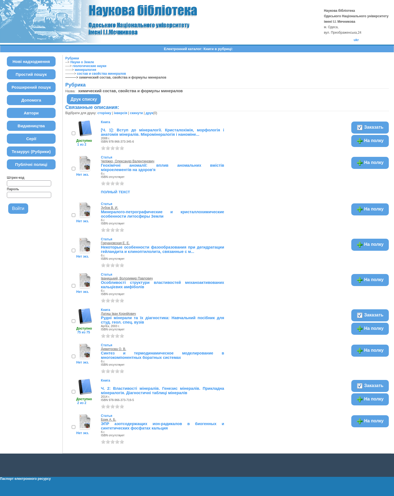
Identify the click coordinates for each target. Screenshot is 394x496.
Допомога (31, 100)
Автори (31, 113)
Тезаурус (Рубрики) (31, 151)
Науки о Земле (82, 62)
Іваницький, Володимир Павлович (127, 278)
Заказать (370, 127)
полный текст (115, 191)
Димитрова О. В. (113, 349)
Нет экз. (82, 175)
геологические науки (89, 66)
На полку (370, 141)
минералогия (85, 70)
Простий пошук (31, 74)
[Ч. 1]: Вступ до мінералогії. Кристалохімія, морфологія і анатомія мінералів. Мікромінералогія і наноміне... (162, 132)
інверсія (120, 113)
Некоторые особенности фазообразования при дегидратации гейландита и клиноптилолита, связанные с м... (162, 249)
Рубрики (72, 58)
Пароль (13, 189)
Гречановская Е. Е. (115, 243)
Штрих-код (15, 178)
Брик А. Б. (108, 420)
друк (149, 113)
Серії (31, 138)
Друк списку (84, 99)
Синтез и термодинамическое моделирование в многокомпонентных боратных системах (162, 355)
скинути (136, 113)
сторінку (104, 113)
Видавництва (31, 125)
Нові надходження (31, 61)
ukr (356, 40)
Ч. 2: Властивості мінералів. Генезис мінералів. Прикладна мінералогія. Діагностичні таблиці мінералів (162, 390)
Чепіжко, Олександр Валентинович (127, 161)
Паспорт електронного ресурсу (25, 479)
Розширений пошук (31, 87)
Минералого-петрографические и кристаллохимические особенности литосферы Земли (162, 214)
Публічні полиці (31, 164)
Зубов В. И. (109, 208)
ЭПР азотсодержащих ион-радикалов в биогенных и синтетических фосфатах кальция (162, 426)
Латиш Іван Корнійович (118, 314)
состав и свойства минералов (101, 74)
